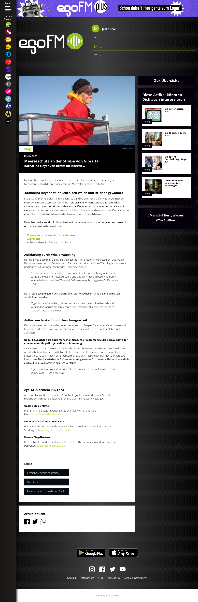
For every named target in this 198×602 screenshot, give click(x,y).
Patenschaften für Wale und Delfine (47, 491)
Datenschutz (87, 577)
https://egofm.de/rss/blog (50, 445)
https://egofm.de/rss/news (46, 414)
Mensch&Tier (159, 215)
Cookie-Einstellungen (135, 577)
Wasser (178, 215)
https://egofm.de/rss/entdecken (55, 430)
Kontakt (71, 577)
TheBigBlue (166, 220)
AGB (100, 577)
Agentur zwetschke (112, 595)
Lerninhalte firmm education (43, 472)
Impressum (113, 577)
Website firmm (35, 482)
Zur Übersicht (166, 80)
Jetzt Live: (104, 28)
